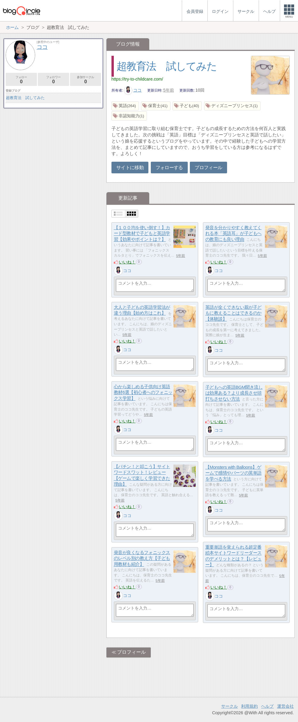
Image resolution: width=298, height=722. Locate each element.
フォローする (169, 167)
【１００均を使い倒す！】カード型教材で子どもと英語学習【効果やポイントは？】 (142, 233)
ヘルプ (267, 706)
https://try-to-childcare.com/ (137, 79)
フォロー (21, 79)
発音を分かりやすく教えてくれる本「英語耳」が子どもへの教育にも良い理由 (233, 233)
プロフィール (208, 167)
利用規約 (249, 706)
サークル (229, 706)
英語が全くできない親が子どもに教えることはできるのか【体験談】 (233, 313)
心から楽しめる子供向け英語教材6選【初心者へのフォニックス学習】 (143, 392)
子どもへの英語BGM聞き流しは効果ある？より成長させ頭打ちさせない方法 (234, 393)
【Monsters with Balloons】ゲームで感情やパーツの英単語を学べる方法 (233, 473)
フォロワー (53, 79)
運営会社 (285, 706)
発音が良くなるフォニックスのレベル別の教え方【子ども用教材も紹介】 (142, 558)
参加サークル (85, 79)
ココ (133, 90)
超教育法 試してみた (167, 66)
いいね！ (127, 262)
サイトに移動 (130, 167)
